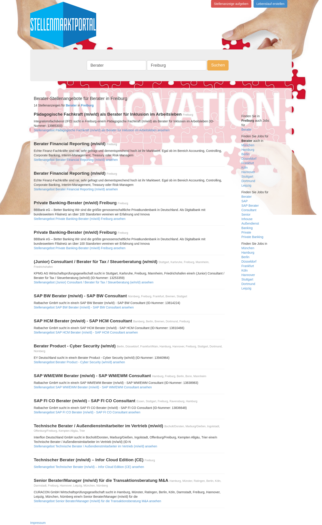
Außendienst (250, 223)
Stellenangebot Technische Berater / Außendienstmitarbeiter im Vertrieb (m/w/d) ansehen (95, 446)
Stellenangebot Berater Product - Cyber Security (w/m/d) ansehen (79, 362)
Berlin (246, 154)
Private (246, 232)
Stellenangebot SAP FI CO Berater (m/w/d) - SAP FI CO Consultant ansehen (87, 412)
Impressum (38, 523)
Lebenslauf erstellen (270, 4)
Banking (247, 228)
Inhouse (247, 219)
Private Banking (252, 237)
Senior (246, 214)
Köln (245, 167)
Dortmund (248, 181)
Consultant (249, 210)
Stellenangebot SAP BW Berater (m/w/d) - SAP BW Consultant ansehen (84, 307)
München (248, 145)
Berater (247, 129)
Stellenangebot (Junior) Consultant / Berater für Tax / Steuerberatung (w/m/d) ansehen (93, 282)
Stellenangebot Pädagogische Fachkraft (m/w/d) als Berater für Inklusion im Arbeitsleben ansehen (101, 130)
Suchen (218, 65)
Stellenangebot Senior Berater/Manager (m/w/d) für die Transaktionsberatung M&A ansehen (97, 501)
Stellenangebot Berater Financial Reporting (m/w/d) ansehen (76, 160)
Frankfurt (248, 163)
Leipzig (246, 185)
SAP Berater (250, 205)
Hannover (248, 172)
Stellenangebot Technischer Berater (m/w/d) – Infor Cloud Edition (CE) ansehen (89, 467)
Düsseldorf (249, 158)
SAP (245, 201)
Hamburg (248, 149)
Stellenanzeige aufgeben (231, 4)
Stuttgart (247, 176)
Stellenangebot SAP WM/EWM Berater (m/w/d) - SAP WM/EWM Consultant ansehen (93, 387)
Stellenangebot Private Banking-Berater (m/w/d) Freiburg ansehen (79, 219)
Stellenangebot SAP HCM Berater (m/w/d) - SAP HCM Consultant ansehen (86, 332)
